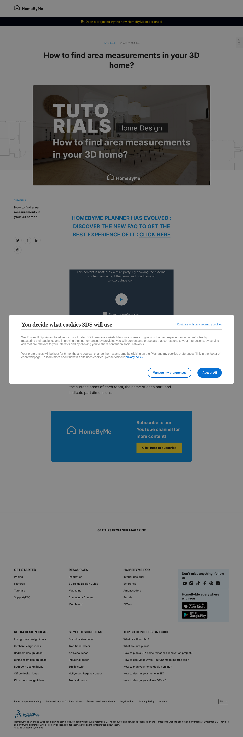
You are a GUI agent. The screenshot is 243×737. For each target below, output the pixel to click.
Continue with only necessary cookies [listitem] (199, 324)
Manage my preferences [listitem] (169, 372)
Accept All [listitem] (209, 372)
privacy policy (134, 357)
